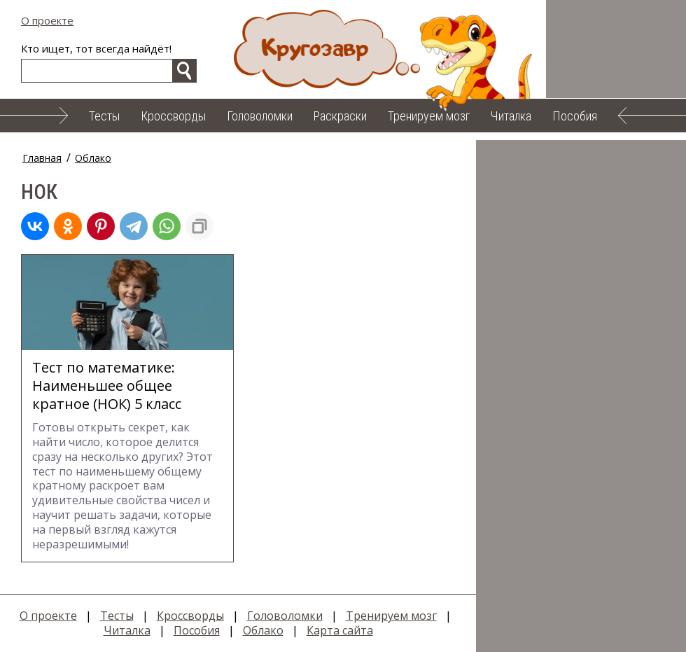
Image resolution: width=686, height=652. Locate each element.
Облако (93, 158)
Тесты (104, 116)
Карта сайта (340, 630)
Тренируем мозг (429, 116)
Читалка (511, 116)
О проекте (47, 20)
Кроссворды (173, 116)
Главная (42, 158)
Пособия (574, 116)
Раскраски (340, 116)
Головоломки (260, 116)
